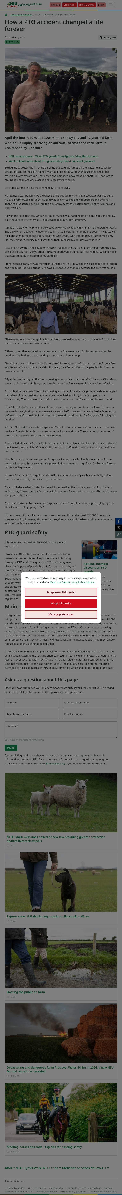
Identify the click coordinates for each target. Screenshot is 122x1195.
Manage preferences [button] (61, 614)
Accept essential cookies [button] (61, 592)
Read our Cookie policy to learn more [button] (72, 582)
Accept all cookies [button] (61, 603)
